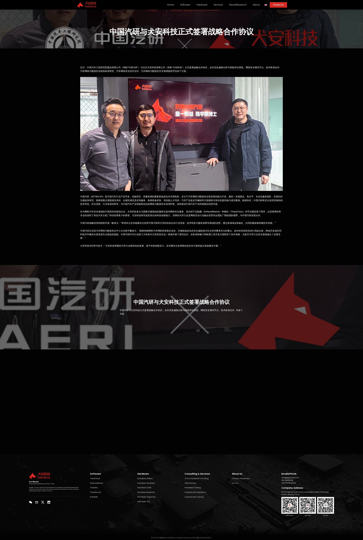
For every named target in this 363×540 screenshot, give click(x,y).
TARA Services (190, 483)
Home (170, 4)
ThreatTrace (95, 478)
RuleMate (94, 497)
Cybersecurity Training (194, 497)
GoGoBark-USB (143, 501)
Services (218, 4)
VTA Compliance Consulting (197, 478)
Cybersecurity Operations (195, 492)
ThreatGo (94, 487)
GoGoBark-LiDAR (144, 487)
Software (185, 4)
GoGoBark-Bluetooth (146, 492)
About (256, 4)
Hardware (201, 4)
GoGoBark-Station (145, 478)
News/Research (238, 4)
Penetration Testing (193, 487)
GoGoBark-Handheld (146, 483)
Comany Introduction (241, 478)
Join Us (235, 483)
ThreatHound (95, 492)
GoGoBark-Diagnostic (146, 497)
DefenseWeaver (96, 483)
